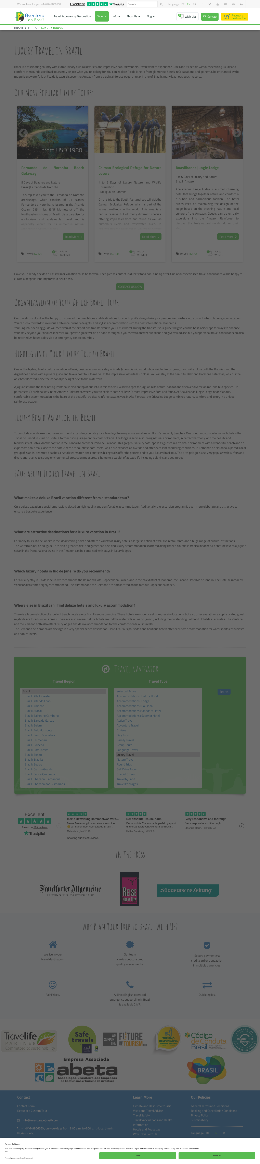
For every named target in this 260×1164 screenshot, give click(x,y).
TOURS (32, 27)
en (188, 4)
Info (115, 16)
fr (194, 4)
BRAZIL (19, 27)
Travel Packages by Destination (72, 16)
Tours (100, 16)
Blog (149, 16)
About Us (132, 16)
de (182, 4)
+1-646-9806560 (51, 4)
